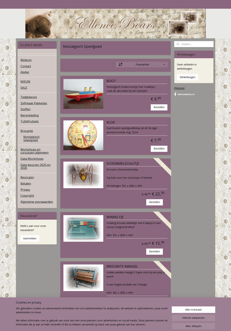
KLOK (111, 122)
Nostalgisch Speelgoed (31, 138)
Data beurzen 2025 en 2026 (35, 166)
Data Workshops (31, 159)
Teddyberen (28, 97)
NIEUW (25, 82)
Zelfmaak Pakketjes (33, 103)
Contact (25, 66)
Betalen (25, 183)
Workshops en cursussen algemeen (34, 151)
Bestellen (159, 107)
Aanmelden (29, 238)
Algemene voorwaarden (36, 202)
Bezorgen (27, 177)
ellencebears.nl (184, 94)
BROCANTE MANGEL (122, 266)
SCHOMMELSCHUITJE (123, 164)
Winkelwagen (187, 77)
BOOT (111, 81)
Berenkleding (29, 115)
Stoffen (25, 109)
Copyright (27, 196)
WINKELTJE (115, 217)
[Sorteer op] (142, 64)
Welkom (26, 60)
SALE (23, 88)
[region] (91, 316)
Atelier (24, 72)
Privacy (25, 190)
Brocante (26, 131)
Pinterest (179, 88)
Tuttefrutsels (29, 121)
